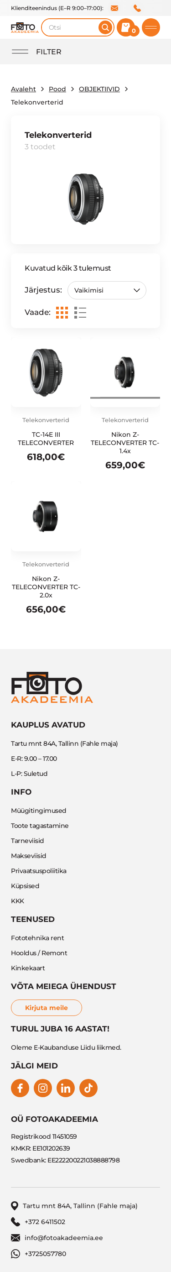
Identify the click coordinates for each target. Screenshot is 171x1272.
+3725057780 (38, 1253)
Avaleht (23, 89)
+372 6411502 (137, 8)
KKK (17, 901)
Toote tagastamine (40, 826)
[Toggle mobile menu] (151, 27)
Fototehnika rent (37, 938)
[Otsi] (105, 27)
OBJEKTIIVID (99, 89)
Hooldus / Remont (39, 953)
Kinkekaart (28, 968)
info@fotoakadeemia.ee (114, 8)
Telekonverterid (45, 420)
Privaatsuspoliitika (39, 871)
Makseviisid (29, 856)
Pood (57, 89)
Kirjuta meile (46, 1008)
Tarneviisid (27, 841)
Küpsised (25, 886)
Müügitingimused (39, 810)
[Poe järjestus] (106, 290)
